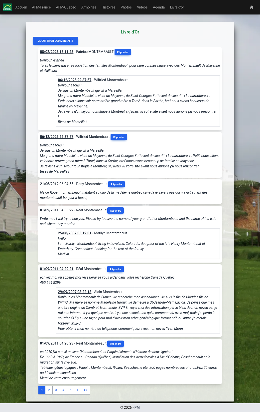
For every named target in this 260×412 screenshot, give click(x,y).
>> (85, 390)
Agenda (159, 7)
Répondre (122, 52)
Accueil (21, 7)
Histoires (109, 7)
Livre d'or (177, 7)
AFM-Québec (66, 7)
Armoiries (88, 7)
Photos (126, 7)
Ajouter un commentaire (55, 40)
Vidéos (142, 7)
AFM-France (41, 7)
